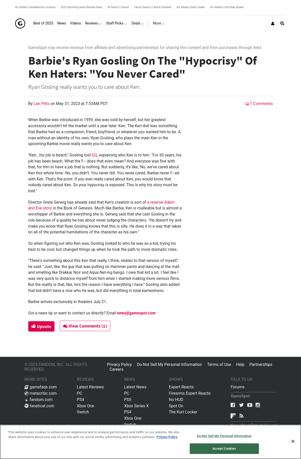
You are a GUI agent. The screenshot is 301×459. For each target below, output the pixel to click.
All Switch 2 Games (118, 7)
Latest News (135, 387)
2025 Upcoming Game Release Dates (81, 7)
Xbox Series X (136, 405)
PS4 (80, 399)
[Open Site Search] (282, 23)
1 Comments (259, 103)
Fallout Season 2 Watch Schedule (153, 7)
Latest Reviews (90, 387)
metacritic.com (40, 393)
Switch (83, 412)
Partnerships (261, 364)
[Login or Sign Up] (273, 23)
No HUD (176, 399)
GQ (94, 155)
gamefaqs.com (40, 387)
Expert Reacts (181, 387)
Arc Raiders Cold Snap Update (227, 7)
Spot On (176, 405)
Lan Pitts (42, 103)
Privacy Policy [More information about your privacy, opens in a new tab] (167, 437)
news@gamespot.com (136, 313)
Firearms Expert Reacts (189, 393)
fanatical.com (39, 405)
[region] (150, 442)
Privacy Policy (119, 364)
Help (240, 364)
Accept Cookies (224, 448)
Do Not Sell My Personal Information (169, 364)
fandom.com (38, 399)
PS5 (127, 399)
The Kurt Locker (183, 412)
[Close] (292, 441)
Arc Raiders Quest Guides (191, 7)
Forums (237, 387)
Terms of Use (219, 364)
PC (79, 393)
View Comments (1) (85, 326)
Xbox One (85, 405)
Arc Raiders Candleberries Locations (35, 7)
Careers (116, 369)
